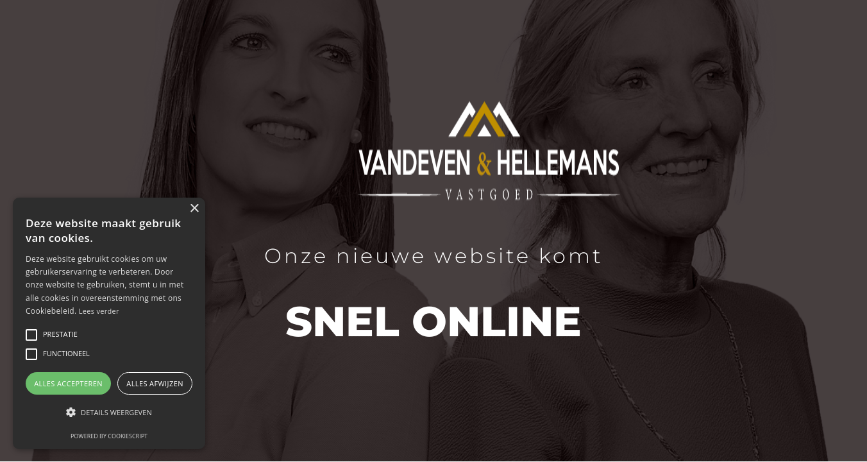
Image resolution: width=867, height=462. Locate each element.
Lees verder (99, 311)
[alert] (109, 323)
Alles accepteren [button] (68, 383)
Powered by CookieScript (109, 436)
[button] (109, 412)
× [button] (194, 209)
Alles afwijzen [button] (154, 383)
